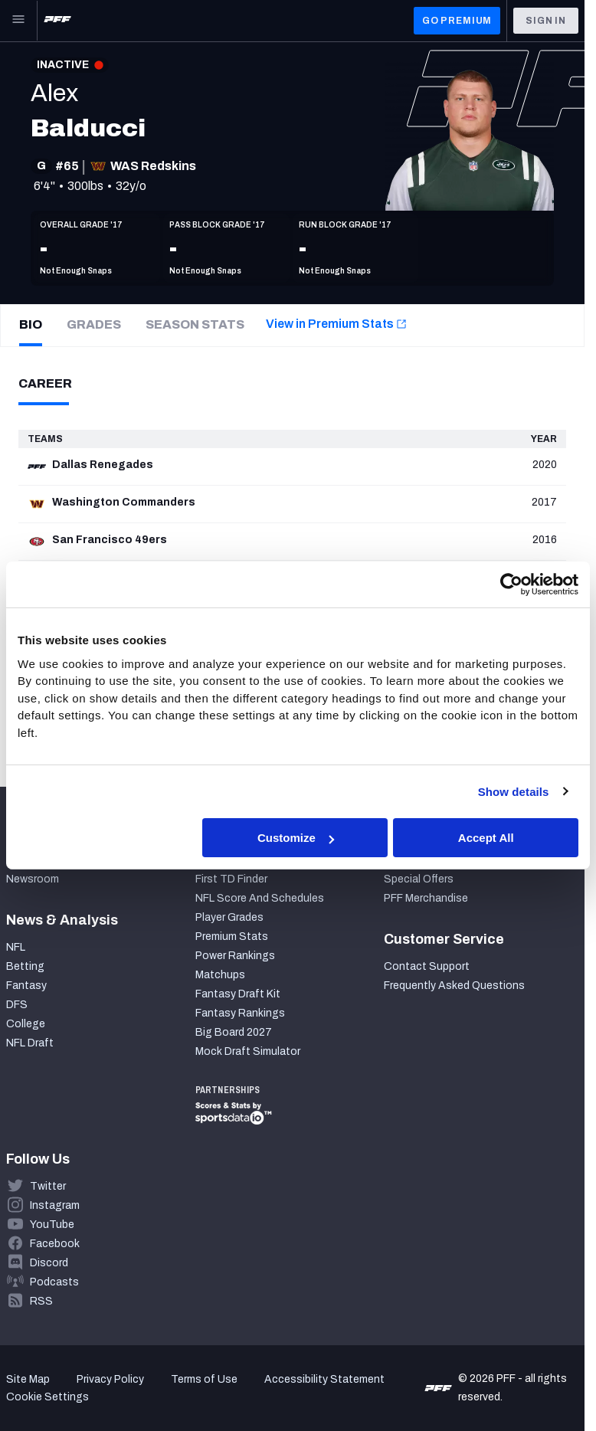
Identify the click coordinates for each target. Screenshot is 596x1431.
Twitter (48, 1186)
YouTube (52, 1224)
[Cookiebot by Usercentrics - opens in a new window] (511, 584)
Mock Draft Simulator (247, 1051)
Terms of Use (204, 1379)
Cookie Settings (47, 1397)
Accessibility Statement (324, 1379)
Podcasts (54, 1282)
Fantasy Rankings (240, 1013)
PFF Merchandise (426, 898)
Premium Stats (231, 936)
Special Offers (419, 879)
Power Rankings (235, 955)
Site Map (28, 1379)
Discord (49, 1263)
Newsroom (32, 879)
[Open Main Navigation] (18, 21)
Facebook (55, 1243)
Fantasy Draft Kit (237, 994)
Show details (513, 790)
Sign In (546, 20)
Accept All (486, 837)
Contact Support (427, 966)
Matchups (220, 975)
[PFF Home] (57, 20)
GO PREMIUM (457, 20)
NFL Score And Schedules (259, 898)
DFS (17, 1004)
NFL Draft (30, 1043)
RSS (41, 1301)
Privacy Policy (110, 1379)
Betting (25, 966)
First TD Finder (231, 879)
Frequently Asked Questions (454, 985)
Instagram (55, 1205)
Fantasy (26, 985)
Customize (295, 837)
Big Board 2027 (233, 1032)
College (25, 1024)
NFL (15, 947)
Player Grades (229, 917)
